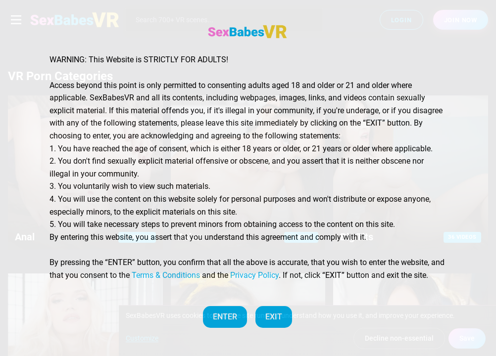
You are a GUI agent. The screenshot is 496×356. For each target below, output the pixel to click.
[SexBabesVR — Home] (247, 32)
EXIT (273, 316)
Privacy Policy (254, 275)
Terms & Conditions (166, 275)
